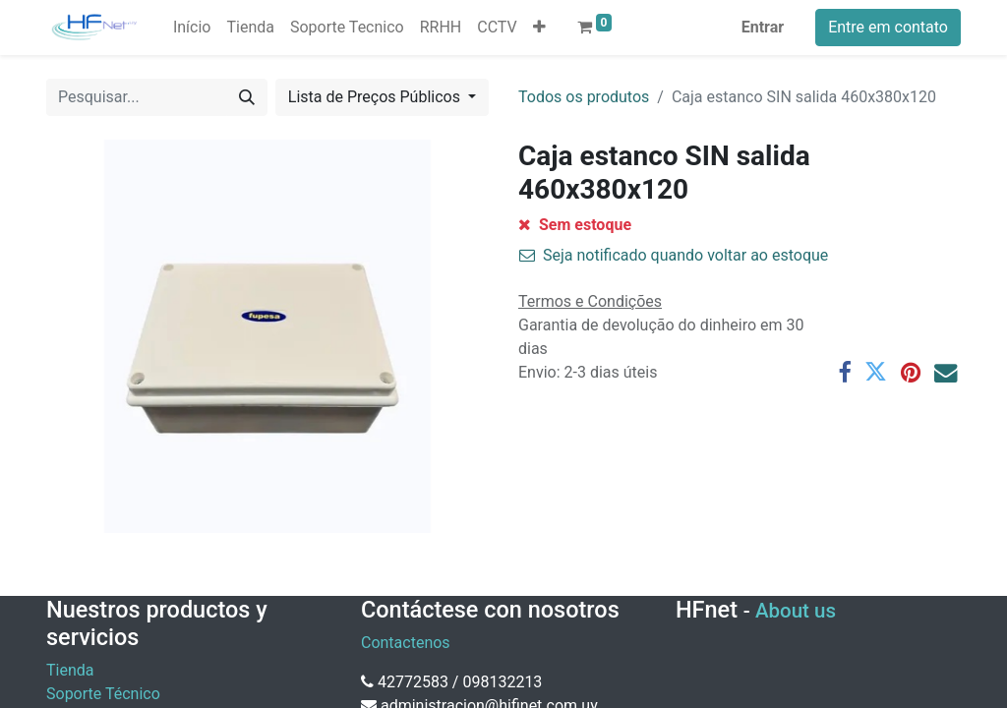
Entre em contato (888, 27)
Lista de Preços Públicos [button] (376, 97)
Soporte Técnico (103, 693)
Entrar (762, 27)
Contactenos (405, 642)
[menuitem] (192, 27)
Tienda (69, 670)
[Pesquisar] (246, 97)
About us (795, 610)
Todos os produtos (583, 97)
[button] (539, 27)
